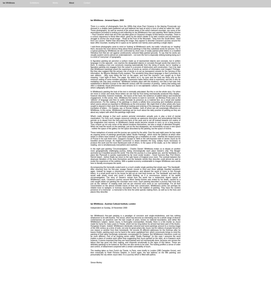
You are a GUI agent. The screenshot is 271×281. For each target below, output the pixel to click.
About (71, 3)
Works (55, 3)
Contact (87, 3)
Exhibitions (34, 3)
